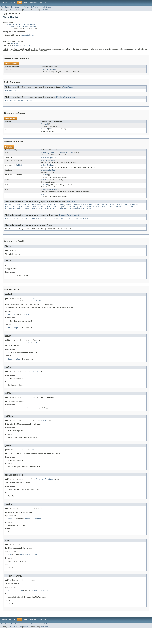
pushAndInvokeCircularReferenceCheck (39, 214)
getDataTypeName (68, 212)
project (30, 103)
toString (90, 214)
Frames (26, 7)
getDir (43, 160)
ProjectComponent (66, 99)
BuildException (34, 308)
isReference (130, 212)
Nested (10, 10)
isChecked (119, 212)
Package (12, 3)
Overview (4, 3)
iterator (44, 179)
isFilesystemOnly (48, 174)
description (10, 103)
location (21, 103)
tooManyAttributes (77, 214)
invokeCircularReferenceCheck (99, 212)
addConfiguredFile (48, 155)
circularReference (56, 210)
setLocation (73, 225)
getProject (37, 225)
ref (15, 92)
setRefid (44, 194)
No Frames (34, 7)
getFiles (44, 163)
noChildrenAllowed (13, 214)
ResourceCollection (27, 35)
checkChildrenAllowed (37, 210)
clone (68, 210)
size (42, 199)
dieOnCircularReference (83, 210)
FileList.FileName (48, 71)
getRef (43, 168)
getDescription (11, 225)
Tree (25, 3)
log (44, 225)
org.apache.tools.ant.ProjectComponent (21, 24)
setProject (84, 225)
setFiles (44, 189)
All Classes (47, 7)
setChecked (62, 214)
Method (25, 10)
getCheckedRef (11, 212)
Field (15, 10)
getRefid (81, 212)
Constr (20, 10)
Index (41, 3)
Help (45, 3)
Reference (53, 194)
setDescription (59, 225)
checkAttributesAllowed (15, 210)
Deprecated (33, 3)
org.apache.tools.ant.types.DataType (24, 26)
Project (50, 160)
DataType (15, 44)
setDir (43, 184)
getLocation (25, 225)
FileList (44, 126)
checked (8, 92)
